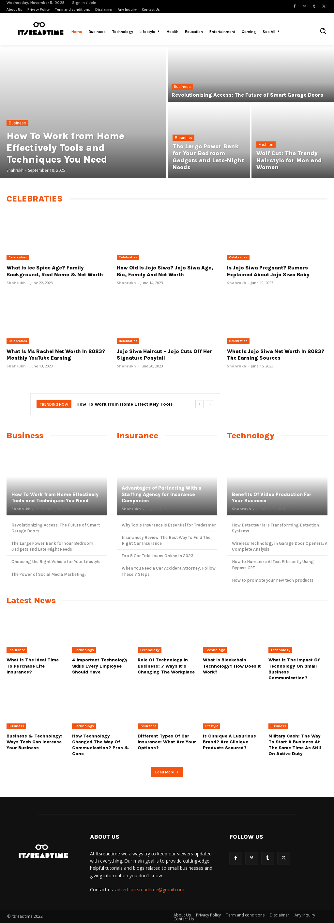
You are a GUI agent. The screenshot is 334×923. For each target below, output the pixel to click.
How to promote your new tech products (272, 580)
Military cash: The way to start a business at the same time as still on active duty (294, 745)
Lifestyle (211, 726)
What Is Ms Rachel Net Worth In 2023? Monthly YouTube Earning (56, 354)
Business (17, 123)
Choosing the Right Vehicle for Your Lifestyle (55, 561)
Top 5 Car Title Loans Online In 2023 (157, 555)
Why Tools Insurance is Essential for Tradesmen (169, 525)
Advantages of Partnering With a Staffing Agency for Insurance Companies (162, 494)
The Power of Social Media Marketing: (48, 574)
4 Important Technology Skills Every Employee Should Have (100, 665)
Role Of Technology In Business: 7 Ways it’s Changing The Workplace (166, 665)
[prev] (199, 404)
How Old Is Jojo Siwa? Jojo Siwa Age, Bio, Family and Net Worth (165, 271)
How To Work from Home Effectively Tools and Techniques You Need (55, 498)
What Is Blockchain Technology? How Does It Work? (232, 665)
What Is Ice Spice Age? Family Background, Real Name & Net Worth (55, 271)
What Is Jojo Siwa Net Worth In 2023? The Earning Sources (276, 354)
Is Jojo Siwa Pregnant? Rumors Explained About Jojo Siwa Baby (268, 271)
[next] (210, 404)
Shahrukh (16, 282)
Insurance (16, 650)
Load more (167, 772)
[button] (323, 31)
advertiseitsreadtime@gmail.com (149, 889)
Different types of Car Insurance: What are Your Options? (167, 742)
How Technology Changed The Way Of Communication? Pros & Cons (100, 745)
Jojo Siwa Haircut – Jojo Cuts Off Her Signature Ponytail (164, 354)
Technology (84, 650)
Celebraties (17, 257)
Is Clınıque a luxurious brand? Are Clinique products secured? (229, 742)
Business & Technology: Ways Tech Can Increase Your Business (35, 742)
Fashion (266, 144)
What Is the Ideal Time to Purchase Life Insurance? (33, 665)
